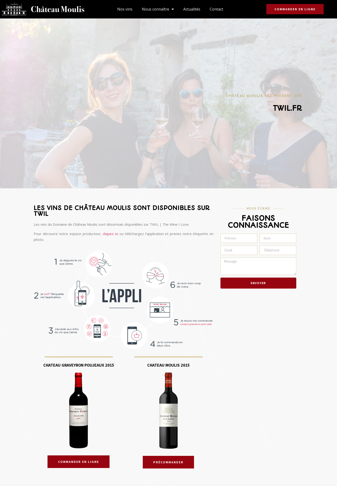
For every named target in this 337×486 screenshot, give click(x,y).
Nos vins (124, 9)
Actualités (191, 9)
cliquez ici (110, 233)
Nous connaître (158, 9)
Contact (216, 9)
